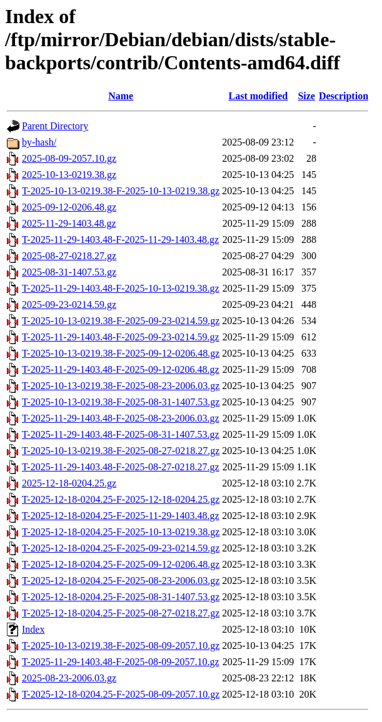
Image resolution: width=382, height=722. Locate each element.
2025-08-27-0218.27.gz (69, 255)
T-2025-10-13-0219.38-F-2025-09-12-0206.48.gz (120, 353)
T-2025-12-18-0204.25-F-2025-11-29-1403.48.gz (120, 515)
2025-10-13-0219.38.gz (69, 174)
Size (306, 96)
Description (343, 96)
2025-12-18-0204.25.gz (69, 483)
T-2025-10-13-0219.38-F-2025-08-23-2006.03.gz (120, 385)
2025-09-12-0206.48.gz (69, 207)
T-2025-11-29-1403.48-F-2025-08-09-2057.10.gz (120, 661)
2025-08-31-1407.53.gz (69, 272)
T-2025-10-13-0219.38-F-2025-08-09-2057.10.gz (120, 645)
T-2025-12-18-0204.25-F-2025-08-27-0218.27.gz (120, 613)
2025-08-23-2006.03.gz (69, 678)
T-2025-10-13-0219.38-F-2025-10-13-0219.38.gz (120, 190)
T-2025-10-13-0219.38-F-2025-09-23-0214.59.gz (120, 320)
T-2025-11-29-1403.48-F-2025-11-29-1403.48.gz (120, 239)
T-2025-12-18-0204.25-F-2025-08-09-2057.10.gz (120, 694)
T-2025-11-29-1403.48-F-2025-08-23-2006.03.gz (120, 418)
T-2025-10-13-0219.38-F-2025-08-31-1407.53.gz (120, 402)
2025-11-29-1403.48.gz (69, 223)
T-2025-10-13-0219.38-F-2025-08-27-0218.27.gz (120, 450)
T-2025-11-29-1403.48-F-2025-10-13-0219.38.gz (120, 288)
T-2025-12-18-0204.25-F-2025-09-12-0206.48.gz (120, 564)
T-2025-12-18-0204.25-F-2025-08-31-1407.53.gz (120, 596)
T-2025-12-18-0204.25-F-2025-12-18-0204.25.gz (120, 499)
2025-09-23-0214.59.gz (69, 304)
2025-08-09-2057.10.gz (69, 158)
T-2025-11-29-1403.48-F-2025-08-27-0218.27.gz (120, 467)
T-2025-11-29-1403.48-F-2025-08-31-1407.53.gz (120, 434)
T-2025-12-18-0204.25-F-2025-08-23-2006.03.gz (120, 580)
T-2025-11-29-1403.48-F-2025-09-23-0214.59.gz (120, 337)
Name (120, 96)
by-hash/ (39, 142)
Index (33, 629)
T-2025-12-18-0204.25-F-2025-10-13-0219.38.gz (120, 532)
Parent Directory (55, 126)
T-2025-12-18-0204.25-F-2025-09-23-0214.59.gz (120, 548)
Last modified (258, 96)
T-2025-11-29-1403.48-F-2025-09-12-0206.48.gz (120, 369)
